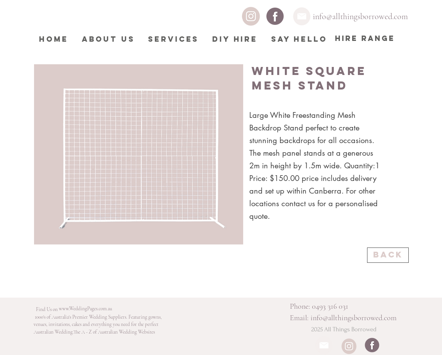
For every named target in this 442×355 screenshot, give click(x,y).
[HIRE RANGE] (365, 38)
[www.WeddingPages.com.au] (85, 309)
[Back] (388, 255)
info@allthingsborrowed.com (360, 16)
